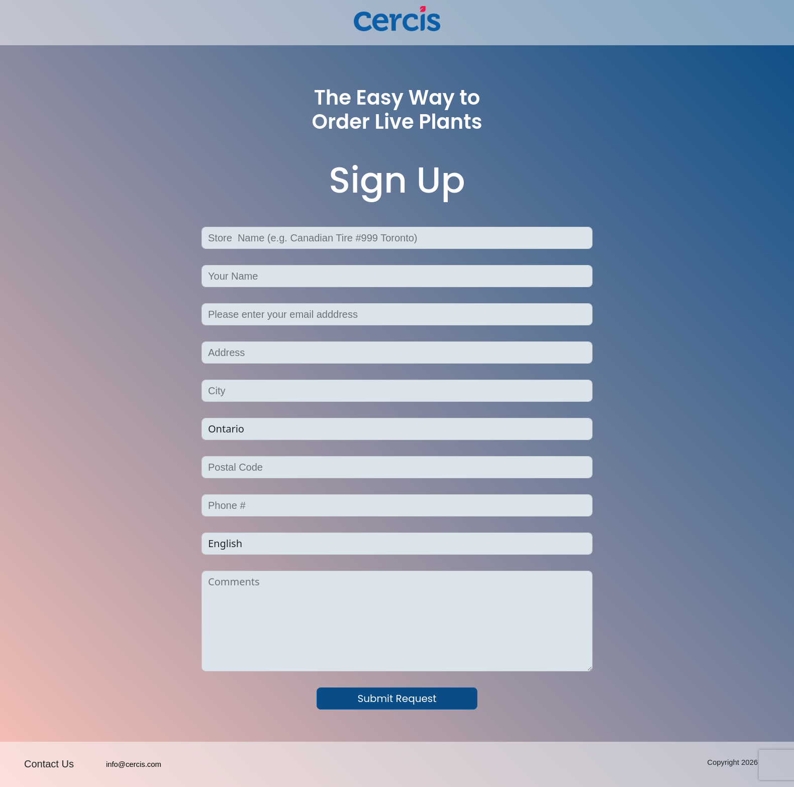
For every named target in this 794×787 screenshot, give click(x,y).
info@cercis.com (133, 764)
